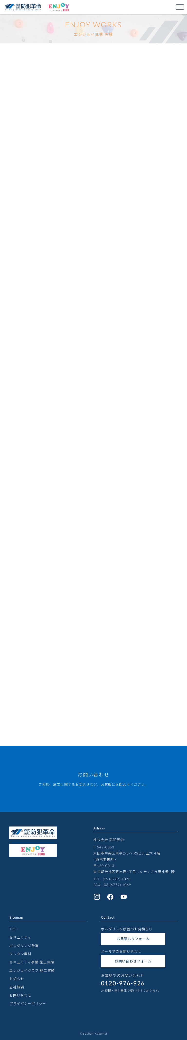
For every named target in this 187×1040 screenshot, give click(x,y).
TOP (13, 929)
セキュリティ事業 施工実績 (31, 962)
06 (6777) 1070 (117, 879)
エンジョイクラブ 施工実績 (32, 970)
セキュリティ (20, 937)
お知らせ (16, 979)
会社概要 (16, 987)
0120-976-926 (123, 983)
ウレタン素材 (20, 954)
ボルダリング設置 (24, 945)
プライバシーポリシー (27, 1003)
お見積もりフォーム (133, 939)
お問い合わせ (20, 995)
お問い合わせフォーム (133, 961)
